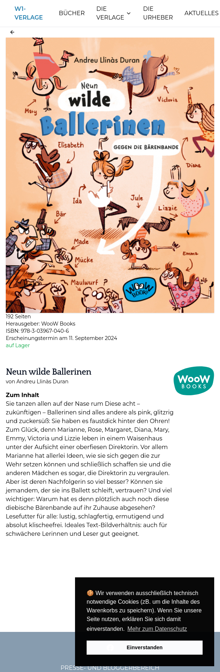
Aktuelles (201, 13)
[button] (12, 32)
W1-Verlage (28, 13)
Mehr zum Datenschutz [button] (157, 629)
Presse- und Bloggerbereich (110, 667)
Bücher (71, 13)
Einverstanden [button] (144, 647)
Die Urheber (158, 13)
